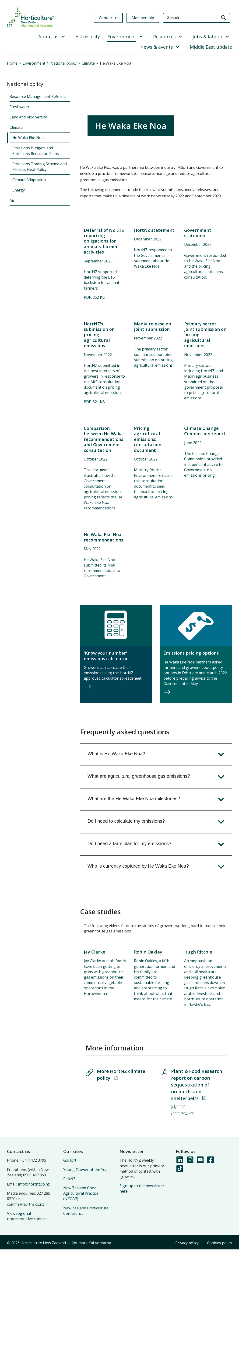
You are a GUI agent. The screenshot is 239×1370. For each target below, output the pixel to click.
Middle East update (211, 47)
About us (48, 36)
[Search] (224, 18)
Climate (88, 63)
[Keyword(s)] (190, 18)
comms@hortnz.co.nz (25, 1324)
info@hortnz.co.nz (34, 1304)
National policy (63, 63)
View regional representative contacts (28, 1336)
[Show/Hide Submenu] (63, 36)
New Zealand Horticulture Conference (86, 1331)
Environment (121, 36)
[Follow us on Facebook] (210, 1280)
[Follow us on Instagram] (189, 1280)
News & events (156, 47)
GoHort (69, 1280)
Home (12, 63)
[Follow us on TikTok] (179, 1289)
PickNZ (69, 1299)
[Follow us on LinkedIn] (179, 1280)
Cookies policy (219, 1363)
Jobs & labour (208, 36)
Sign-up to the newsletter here (142, 1309)
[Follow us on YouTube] (200, 1280)
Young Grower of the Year (86, 1290)
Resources (164, 36)
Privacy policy (187, 1363)
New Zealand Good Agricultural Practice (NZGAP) (80, 1314)
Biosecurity (87, 36)
